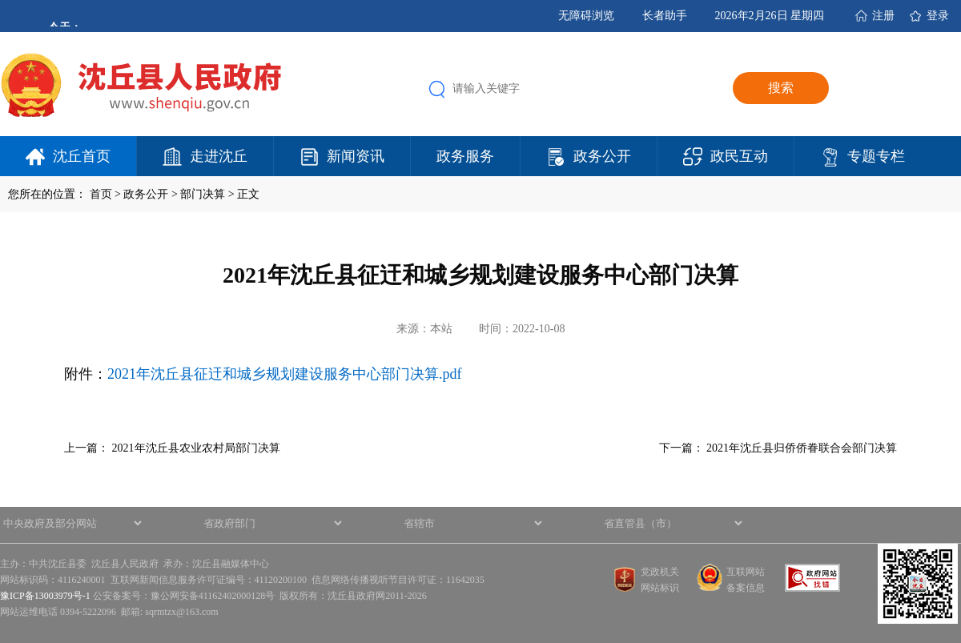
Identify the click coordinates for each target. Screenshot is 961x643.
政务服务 (465, 156)
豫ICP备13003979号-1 (45, 595)
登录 (938, 16)
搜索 (781, 87)
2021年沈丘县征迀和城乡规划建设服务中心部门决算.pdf (284, 374)
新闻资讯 (355, 156)
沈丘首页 (82, 156)
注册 (883, 16)
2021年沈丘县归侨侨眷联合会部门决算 (801, 448)
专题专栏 (876, 156)
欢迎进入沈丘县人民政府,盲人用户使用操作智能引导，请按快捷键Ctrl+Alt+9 (0, 0)
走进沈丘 (218, 156)
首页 (101, 194)
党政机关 (660, 571)
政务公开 (602, 156)
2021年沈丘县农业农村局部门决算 (196, 448)
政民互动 (739, 156)
